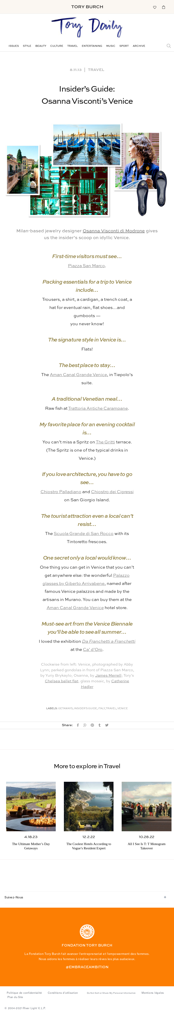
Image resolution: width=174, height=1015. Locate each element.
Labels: (52, 708)
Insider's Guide (85, 708)
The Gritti (105, 442)
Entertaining (92, 46)
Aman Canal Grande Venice (78, 375)
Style (27, 46)
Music (110, 46)
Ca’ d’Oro (92, 650)
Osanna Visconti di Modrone (114, 231)
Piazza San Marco (86, 266)
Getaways (65, 708)
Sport (124, 46)
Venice (122, 708)
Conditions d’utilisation (63, 992)
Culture (56, 46)
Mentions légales (153, 992)
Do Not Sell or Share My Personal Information (111, 993)
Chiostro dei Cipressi (112, 492)
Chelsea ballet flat (61, 681)
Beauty (40, 46)
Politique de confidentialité (24, 992)
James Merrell (108, 676)
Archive (139, 46)
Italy (101, 708)
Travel (72, 46)
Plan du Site (15, 997)
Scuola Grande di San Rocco (84, 534)
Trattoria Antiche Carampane (98, 408)
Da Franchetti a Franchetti (108, 641)
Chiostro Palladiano (61, 492)
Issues (14, 46)
